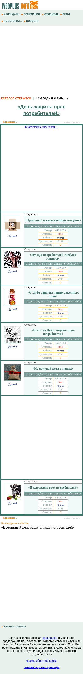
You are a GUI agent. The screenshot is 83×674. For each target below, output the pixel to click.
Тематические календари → (41, 126)
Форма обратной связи (41, 660)
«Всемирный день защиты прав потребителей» (38, 527)
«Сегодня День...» (52, 98)
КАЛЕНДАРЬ (10, 14)
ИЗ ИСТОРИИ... (11, 21)
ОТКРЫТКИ (50, 14)
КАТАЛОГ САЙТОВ (14, 626)
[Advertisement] (41, 60)
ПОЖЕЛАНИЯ (30, 14)
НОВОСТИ (31, 21)
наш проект (49, 637)
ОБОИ (65, 14)
